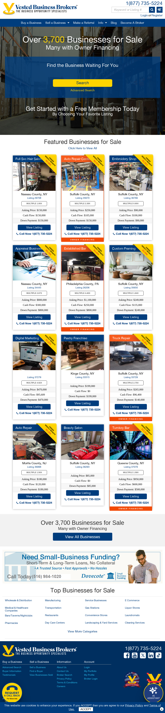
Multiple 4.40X (82, 293)
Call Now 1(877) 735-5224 (34, 233)
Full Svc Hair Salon (28, 159)
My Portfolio (90, 671)
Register (157, 15)
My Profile (89, 675)
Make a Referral (83, 22)
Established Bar (75, 248)
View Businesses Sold (41, 675)
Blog (114, 22)
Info (100, 22)
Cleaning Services (135, 622)
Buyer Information (11, 671)
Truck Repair (121, 338)
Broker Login (91, 678)
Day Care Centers (55, 622)
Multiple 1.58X (131, 472)
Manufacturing (53, 600)
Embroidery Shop (124, 159)
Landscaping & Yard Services (101, 622)
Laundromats (132, 615)
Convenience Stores (96, 615)
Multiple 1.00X (34, 203)
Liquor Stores (132, 607)
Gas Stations (92, 607)
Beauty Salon (73, 428)
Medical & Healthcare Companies (16, 609)
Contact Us (63, 671)
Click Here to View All (82, 148)
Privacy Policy (64, 678)
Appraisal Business (28, 248)
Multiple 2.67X (34, 293)
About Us (61, 667)
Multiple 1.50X (34, 472)
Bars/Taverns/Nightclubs (18, 615)
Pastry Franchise (75, 338)
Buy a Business (31, 22)
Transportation (53, 607)
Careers (61, 686)
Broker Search (64, 675)
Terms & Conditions (67, 682)
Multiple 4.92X (34, 383)
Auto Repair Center (77, 159)
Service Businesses (96, 600)
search (82, 82)
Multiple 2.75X (131, 383)
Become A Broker (132, 22)
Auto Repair (23, 428)
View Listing (34, 227)
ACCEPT (85, 709)
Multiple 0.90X (131, 203)
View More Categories (82, 631)
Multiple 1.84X (131, 293)
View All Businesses (82, 536)
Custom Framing (123, 248)
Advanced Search (83, 90)
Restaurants (51, 615)
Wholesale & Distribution (18, 600)
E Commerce (132, 600)
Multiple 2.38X (82, 203)
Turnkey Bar (120, 428)
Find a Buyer (36, 671)
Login (144, 15)
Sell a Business (55, 22)
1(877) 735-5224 (144, 3)
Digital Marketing (27, 338)
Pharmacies (11, 623)
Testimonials (8, 675)
